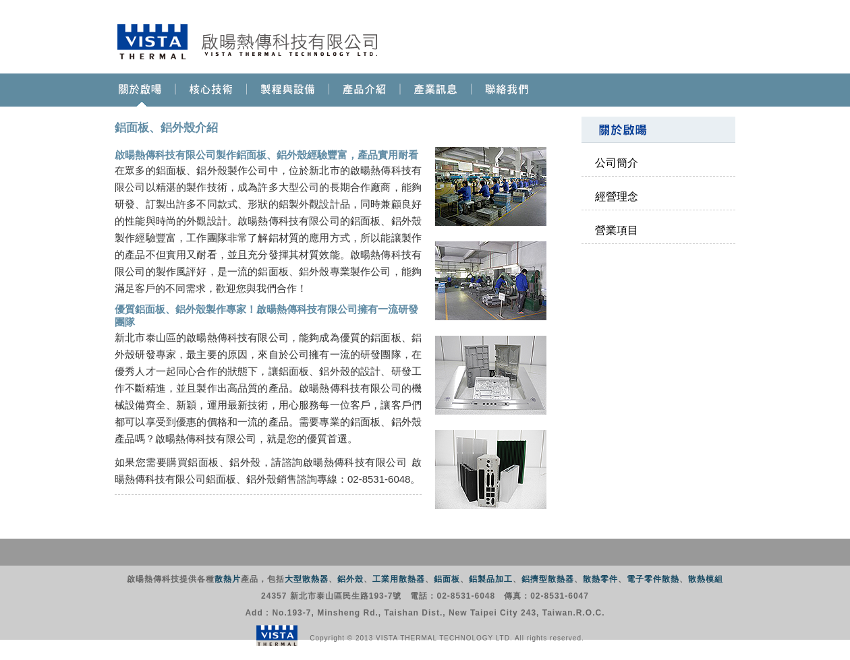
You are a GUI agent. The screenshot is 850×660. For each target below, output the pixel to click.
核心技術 (211, 90)
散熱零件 (600, 579)
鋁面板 (447, 579)
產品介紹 (365, 90)
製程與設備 (288, 90)
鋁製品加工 (491, 579)
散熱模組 (705, 579)
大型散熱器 (307, 579)
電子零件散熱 (653, 579)
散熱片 (228, 579)
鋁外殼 (350, 579)
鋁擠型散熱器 (547, 579)
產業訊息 (436, 90)
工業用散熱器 (398, 579)
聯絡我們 (507, 90)
